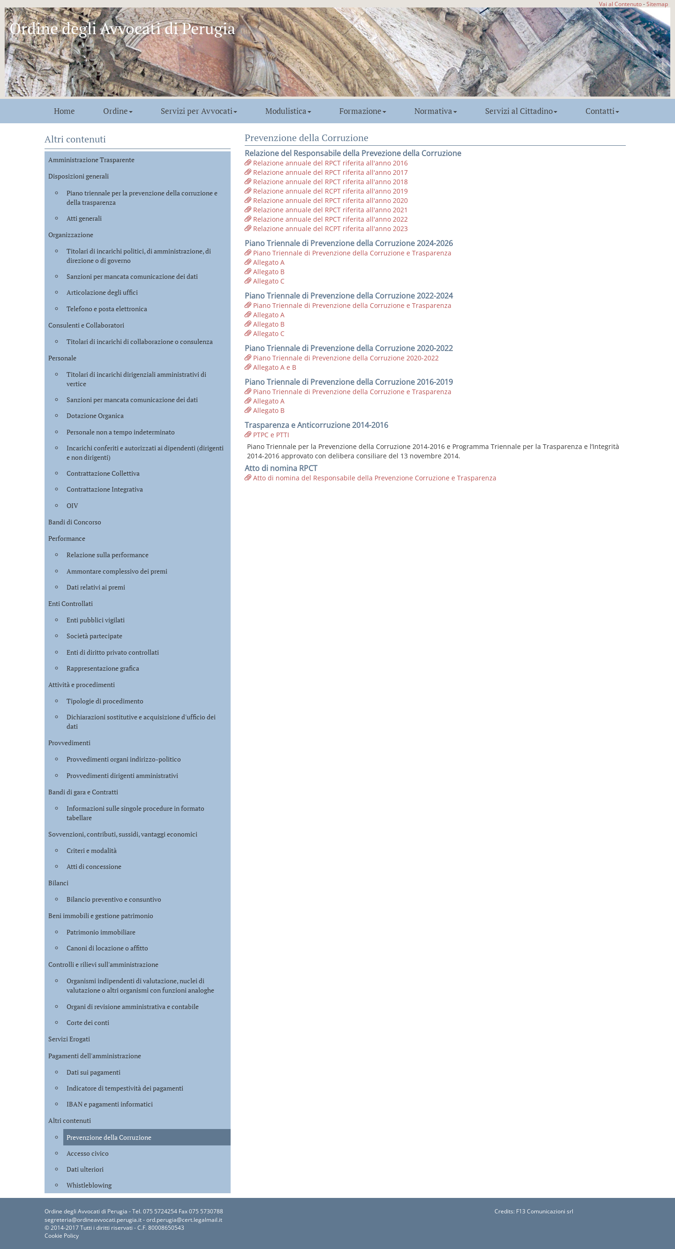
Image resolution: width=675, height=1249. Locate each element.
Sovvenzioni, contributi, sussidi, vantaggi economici (122, 834)
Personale (62, 357)
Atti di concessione (94, 866)
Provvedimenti (69, 742)
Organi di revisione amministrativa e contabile (133, 1006)
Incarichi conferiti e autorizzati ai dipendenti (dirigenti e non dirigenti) (145, 452)
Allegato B (265, 271)
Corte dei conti (88, 1022)
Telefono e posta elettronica (107, 308)
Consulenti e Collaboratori (86, 325)
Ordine (118, 111)
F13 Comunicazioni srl (544, 1211)
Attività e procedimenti (81, 684)
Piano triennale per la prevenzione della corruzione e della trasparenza (142, 197)
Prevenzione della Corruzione (109, 1137)
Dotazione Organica (95, 415)
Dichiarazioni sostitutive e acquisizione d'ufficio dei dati (141, 721)
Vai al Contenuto (620, 3)
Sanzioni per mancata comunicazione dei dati (132, 276)
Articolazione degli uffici (102, 292)
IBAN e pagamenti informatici (110, 1103)
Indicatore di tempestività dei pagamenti (125, 1088)
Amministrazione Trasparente (91, 159)
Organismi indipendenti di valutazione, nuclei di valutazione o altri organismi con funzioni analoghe (140, 985)
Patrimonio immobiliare (101, 931)
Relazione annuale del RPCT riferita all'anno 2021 (326, 209)
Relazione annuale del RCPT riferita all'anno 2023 (326, 228)
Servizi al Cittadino (521, 111)
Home (64, 111)
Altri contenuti (69, 1120)
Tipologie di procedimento (105, 700)
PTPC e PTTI (267, 434)
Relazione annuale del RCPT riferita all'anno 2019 (326, 191)
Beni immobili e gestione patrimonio (100, 915)
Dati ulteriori (85, 1169)
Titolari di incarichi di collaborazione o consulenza (140, 341)
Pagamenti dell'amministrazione (94, 1055)
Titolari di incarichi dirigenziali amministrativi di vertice (136, 379)
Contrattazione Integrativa (105, 489)
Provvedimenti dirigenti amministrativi (122, 775)
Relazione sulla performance (108, 554)
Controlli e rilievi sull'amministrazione (103, 964)
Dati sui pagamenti (93, 1072)
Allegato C (265, 281)
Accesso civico (88, 1153)
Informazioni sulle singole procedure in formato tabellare (135, 813)
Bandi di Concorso (74, 521)
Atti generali (84, 218)
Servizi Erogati (69, 1038)
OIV (72, 505)
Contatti (602, 111)
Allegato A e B (270, 367)
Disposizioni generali (78, 176)
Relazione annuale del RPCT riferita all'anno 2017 (326, 172)
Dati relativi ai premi (96, 587)
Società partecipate (94, 635)
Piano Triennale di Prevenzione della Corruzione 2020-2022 (342, 357)
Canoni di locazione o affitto (107, 947)
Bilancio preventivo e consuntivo (114, 899)
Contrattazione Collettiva (103, 473)
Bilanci (58, 882)
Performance (66, 538)
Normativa (435, 111)
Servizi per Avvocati (199, 111)
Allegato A (265, 262)
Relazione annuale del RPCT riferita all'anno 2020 (326, 200)
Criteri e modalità (92, 850)
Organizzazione (70, 234)
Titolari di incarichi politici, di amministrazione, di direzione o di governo (139, 256)
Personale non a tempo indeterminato (121, 431)
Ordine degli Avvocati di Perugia (122, 28)
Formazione (362, 111)
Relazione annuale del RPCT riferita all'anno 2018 (326, 181)
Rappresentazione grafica (103, 668)
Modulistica (288, 111)
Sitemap (657, 3)
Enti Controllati (70, 603)
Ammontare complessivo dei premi (117, 571)
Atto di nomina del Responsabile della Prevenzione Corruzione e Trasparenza (370, 477)
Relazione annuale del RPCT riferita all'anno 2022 (326, 219)
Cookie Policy (62, 1236)
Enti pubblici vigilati (96, 619)
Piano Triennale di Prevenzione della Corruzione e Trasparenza (348, 252)
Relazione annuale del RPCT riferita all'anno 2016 (326, 162)
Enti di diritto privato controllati (113, 652)
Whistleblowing (89, 1185)
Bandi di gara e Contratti (83, 791)
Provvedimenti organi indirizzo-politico (124, 759)
